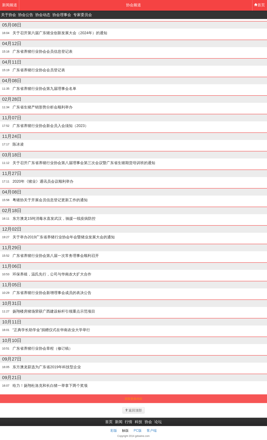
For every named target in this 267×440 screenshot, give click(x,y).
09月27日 (11, 359)
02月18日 (11, 210)
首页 (259, 5)
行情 (128, 422)
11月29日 (11, 247)
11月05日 (11, 284)
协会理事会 (61, 15)
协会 (148, 422)
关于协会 (8, 15)
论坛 (158, 422)
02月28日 (11, 99)
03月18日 (11, 154)
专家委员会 (82, 15)
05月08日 (11, 25)
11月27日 (11, 173)
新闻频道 (9, 5)
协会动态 (42, 15)
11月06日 (11, 266)
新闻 (118, 422)
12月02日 (11, 229)
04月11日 (11, 62)
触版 (125, 430)
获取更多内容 (133, 398)
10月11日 (11, 321)
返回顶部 (133, 410)
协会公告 (25, 15)
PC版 (138, 430)
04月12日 (11, 43)
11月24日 (11, 136)
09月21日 (11, 377)
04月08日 (11, 80)
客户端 (152, 430)
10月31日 (11, 303)
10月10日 (11, 340)
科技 (138, 422)
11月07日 (11, 117)
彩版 (113, 430)
